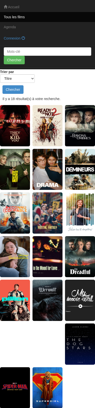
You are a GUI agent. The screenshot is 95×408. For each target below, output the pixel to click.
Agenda (10, 27)
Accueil (11, 7)
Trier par (17, 76)
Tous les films (14, 17)
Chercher (14, 60)
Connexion (14, 38)
